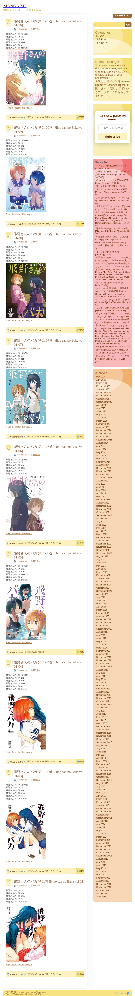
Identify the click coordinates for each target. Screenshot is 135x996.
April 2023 (101, 493)
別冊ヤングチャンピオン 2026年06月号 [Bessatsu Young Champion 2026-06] (112, 174)
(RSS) (14, 994)
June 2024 (101, 449)
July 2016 (100, 748)
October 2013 (102, 852)
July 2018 (100, 673)
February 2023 (103, 499)
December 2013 (103, 846)
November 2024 (103, 433)
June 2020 (101, 600)
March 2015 (101, 799)
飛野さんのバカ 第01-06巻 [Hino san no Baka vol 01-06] (48, 449)
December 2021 (103, 544)
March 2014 (101, 837)
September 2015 (104, 780)
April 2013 (101, 871)
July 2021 (100, 559)
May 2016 (101, 755)
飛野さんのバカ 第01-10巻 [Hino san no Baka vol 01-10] (48, 23)
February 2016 (103, 764)
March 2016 (101, 761)
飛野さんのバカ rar (35, 117)
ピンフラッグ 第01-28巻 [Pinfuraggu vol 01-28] (107, 253)
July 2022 (100, 521)
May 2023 (101, 490)
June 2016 (101, 752)
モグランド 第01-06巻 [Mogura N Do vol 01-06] (111, 284)
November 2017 (103, 698)
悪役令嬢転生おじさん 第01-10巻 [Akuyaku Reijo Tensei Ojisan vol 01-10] (112, 231)
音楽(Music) (101, 39)
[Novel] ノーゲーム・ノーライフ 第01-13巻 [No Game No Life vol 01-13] (112, 359)
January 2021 (102, 578)
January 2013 (102, 881)
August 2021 (102, 556)
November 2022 (103, 509)
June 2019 (101, 638)
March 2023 (101, 496)
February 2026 (103, 386)
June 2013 (101, 865)
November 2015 (103, 774)
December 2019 (103, 619)
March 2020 (101, 610)
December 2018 (103, 657)
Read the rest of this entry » (19, 108)
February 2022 (103, 537)
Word (38, 992)
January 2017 (102, 729)
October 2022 (102, 512)
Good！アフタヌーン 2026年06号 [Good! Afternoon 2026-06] (111, 181)
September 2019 (104, 629)
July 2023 (100, 484)
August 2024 (102, 443)
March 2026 (101, 383)
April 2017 (101, 720)
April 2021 (101, 569)
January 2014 (102, 843)
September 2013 (104, 856)
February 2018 (103, 689)
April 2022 (101, 531)
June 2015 (101, 789)
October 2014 (102, 815)
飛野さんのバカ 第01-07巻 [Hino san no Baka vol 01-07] (48, 342)
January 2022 (102, 540)
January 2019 (102, 654)
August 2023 (102, 481)
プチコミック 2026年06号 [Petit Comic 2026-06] (110, 167)
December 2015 (103, 770)
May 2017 (101, 717)
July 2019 (100, 635)
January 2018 (102, 692)
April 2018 (101, 682)
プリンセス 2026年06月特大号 (110, 186)
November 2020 (103, 585)
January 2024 (102, 465)
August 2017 (102, 707)
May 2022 (101, 528)
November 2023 (103, 471)
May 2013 (101, 868)
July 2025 (100, 408)
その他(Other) (102, 42)
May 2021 (101, 566)
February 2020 (103, 613)
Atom (19, 994)
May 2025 (101, 414)
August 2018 (102, 670)
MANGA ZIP (11, 992)
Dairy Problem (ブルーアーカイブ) (112, 346)
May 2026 (101, 377)
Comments (31, 994)
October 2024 (102, 436)
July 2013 (100, 862)
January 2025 (102, 427)
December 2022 (103, 506)
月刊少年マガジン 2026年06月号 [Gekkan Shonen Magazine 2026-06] (111, 192)
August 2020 (102, 594)
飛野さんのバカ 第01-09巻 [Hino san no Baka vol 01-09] (48, 130)
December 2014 (103, 808)
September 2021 (104, 553)
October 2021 (102, 550)
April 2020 (101, 607)
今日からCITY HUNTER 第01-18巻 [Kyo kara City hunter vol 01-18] (112, 309)
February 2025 (103, 424)
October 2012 (102, 890)
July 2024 (100, 446)
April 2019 (101, 644)
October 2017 (102, 701)
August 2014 (102, 821)
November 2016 (103, 736)
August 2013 (102, 859)
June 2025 (101, 411)
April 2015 (101, 796)
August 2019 (102, 632)
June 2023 (101, 487)
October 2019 (102, 625)
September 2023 (104, 477)
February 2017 (103, 726)
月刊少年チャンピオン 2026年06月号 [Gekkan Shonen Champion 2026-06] (112, 200)
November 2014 (103, 811)
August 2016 (102, 745)
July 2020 (100, 597)
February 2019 (103, 651)
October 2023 (102, 474)
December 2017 (103, 695)
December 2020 (103, 581)
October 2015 (102, 777)
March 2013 (101, 874)
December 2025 (103, 392)
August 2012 (102, 893)
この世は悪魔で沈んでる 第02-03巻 (111, 247)
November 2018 (103, 660)
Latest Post (122, 15)
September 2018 (104, 666)
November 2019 (103, 622)
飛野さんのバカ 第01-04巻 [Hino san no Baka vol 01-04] (48, 664)
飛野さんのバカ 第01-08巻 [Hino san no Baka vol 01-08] (48, 236)
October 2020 (102, 588)
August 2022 (102, 518)
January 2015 (102, 805)
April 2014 (101, 833)
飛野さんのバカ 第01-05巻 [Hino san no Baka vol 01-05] (48, 555)
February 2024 (103, 462)
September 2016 (104, 742)
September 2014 (104, 818)
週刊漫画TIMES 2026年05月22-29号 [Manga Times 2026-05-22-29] (111, 351)
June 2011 (101, 897)
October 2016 (102, 739)
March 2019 (101, 648)
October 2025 (102, 399)
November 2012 (103, 887)
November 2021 (103, 547)
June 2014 (101, 827)
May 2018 (101, 679)
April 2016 (101, 758)
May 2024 (101, 452)
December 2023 (103, 468)
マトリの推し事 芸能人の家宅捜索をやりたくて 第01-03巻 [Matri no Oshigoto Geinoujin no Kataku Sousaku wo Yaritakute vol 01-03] (111, 292)
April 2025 (101, 418)
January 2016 (102, 767)
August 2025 (102, 405)
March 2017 (101, 723)
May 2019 (101, 641)
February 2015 (103, 802)
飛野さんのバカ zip (53, 117)
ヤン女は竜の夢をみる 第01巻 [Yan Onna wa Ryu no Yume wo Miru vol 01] (112, 302)
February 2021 (103, 575)
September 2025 (104, 402)
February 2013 (103, 878)
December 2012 (103, 884)
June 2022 (101, 525)
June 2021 (101, 562)
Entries (9, 994)
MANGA (36, 29)
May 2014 (101, 830)
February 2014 (103, 840)
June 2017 (101, 714)
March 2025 (101, 421)
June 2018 (101, 676)
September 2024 (104, 440)
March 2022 (101, 534)
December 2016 (103, 733)
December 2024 (103, 430)
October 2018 (102, 663)
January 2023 (102, 503)
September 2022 (104, 515)
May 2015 (101, 793)
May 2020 (101, 603)
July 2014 (100, 824)
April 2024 (101, 455)
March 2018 (101, 685)
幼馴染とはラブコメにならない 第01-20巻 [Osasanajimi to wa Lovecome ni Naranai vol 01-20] (111, 239)
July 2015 (100, 786)
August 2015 (102, 783)
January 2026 (102, 389)
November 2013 (103, 849)
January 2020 (102, 616)
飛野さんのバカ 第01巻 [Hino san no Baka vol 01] (49, 881)
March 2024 (101, 458)
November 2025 (103, 395)
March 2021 (101, 572)
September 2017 (104, 704)
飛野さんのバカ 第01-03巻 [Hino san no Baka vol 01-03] (48, 774)
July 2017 (100, 711)
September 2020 (104, 591)
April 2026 (101, 380)
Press (43, 992)
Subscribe (112, 136)
